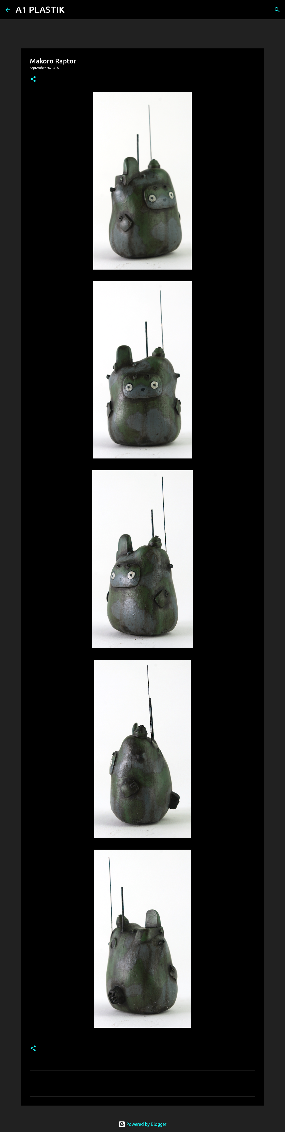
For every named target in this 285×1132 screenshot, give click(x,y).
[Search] (72, 9)
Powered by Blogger (142, 1124)
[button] (33, 79)
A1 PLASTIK (40, 9)
